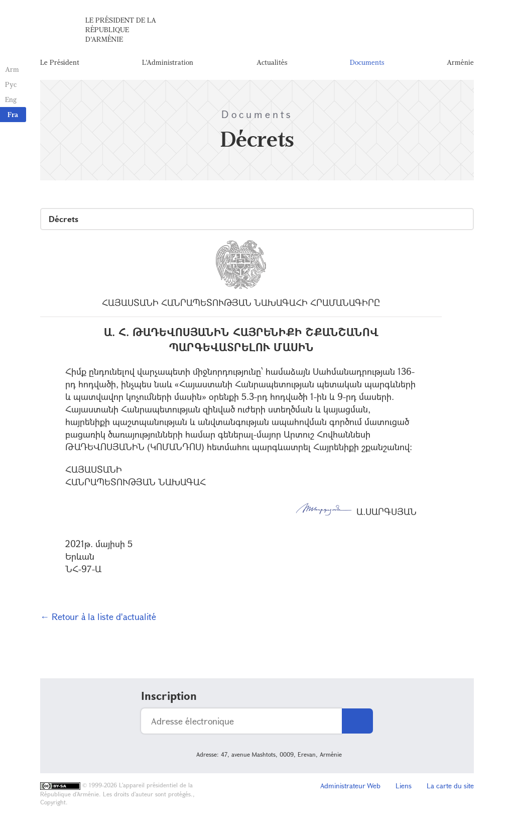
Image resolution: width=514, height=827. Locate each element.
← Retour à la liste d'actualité (98, 618)
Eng (11, 99)
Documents (367, 62)
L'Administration (167, 62)
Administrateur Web (350, 787)
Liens (404, 787)
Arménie (460, 62)
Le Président (59, 62)
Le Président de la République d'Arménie (120, 30)
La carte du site (450, 787)
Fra (13, 114)
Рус (11, 84)
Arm (12, 69)
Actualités (271, 62)
